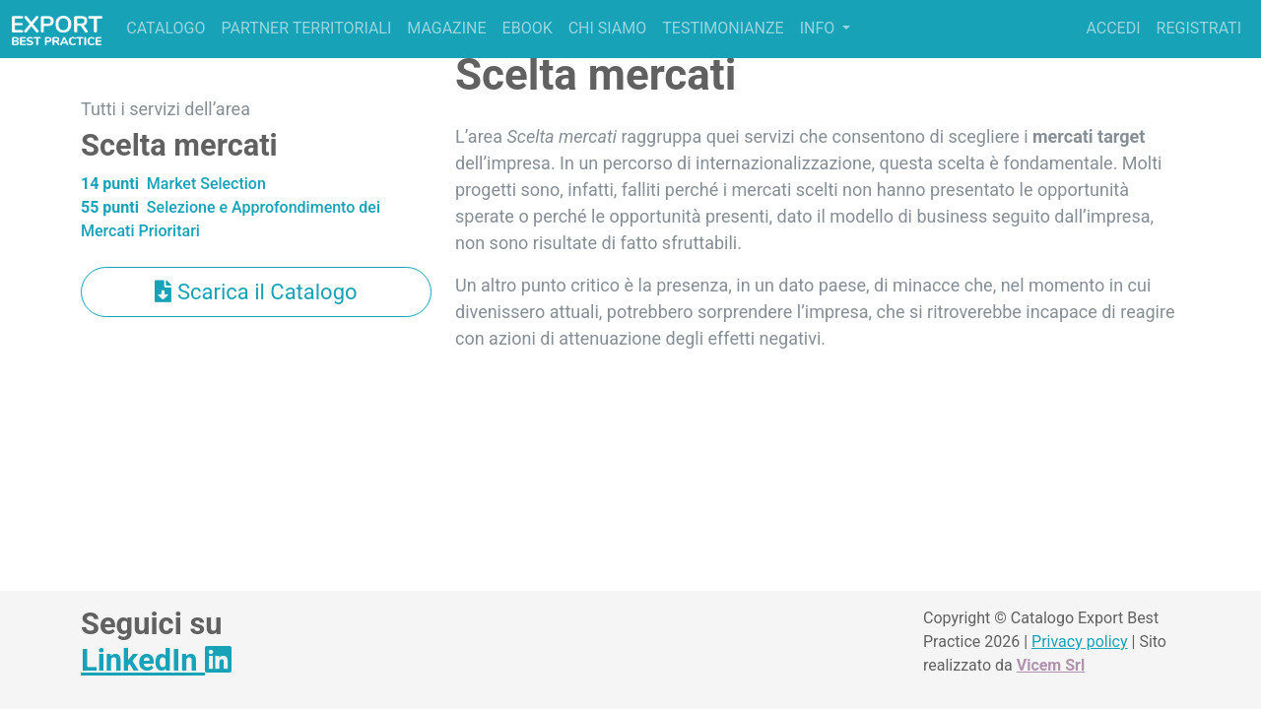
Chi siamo (607, 28)
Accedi (1113, 28)
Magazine (446, 28)
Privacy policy (1079, 641)
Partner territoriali (306, 28)
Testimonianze (722, 28)
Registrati (1199, 28)
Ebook (527, 28)
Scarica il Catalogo (256, 292)
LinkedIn (156, 660)
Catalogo (165, 28)
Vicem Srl (1051, 665)
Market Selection (173, 183)
